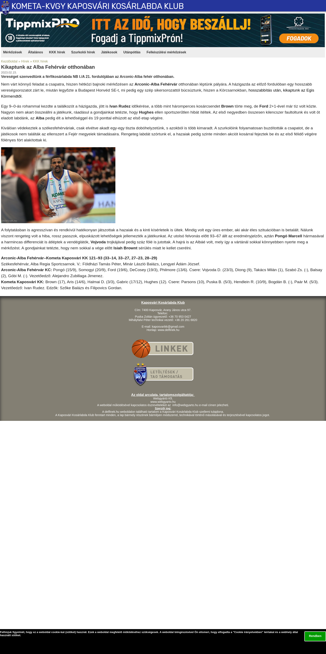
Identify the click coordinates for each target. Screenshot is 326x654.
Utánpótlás (132, 52)
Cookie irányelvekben (248, 632)
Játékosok (109, 52)
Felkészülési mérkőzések (166, 52)
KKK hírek (57, 52)
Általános (35, 52)
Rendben (315, 636)
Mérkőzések (12, 52)
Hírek (25, 61)
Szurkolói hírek (83, 52)
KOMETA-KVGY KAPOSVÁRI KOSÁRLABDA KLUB (97, 6)
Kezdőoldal (9, 61)
